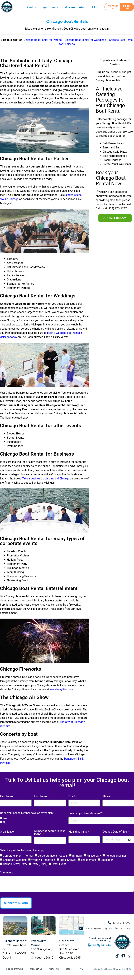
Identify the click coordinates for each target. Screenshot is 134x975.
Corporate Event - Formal (18, 855)
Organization (8, 831)
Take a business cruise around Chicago (45, 478)
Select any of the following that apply (22, 850)
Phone (106, 796)
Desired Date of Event (116, 831)
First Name (7, 796)
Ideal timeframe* (78, 831)
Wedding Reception (43, 859)
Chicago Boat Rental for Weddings (85, 40)
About (83, 6)
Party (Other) (39, 864)
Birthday (77, 855)
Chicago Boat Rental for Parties (43, 40)
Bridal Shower (68, 859)
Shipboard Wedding (15, 859)
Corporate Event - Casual (53, 855)
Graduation (107, 859)
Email (72, 796)
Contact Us (36, 969)
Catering (68, 6)
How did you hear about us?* (86, 813)
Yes (5, 818)
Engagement (88, 859)
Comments (6, 872)
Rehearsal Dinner (116, 855)
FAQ (95, 6)
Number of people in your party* (49, 832)
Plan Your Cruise (14, 969)
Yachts (32, 6)
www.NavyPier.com (61, 689)
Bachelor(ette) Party (15, 864)
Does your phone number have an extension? (27, 813)
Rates (68, 969)
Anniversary (94, 855)
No (4, 822)
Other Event (59, 864)
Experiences (49, 6)
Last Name (41, 796)
